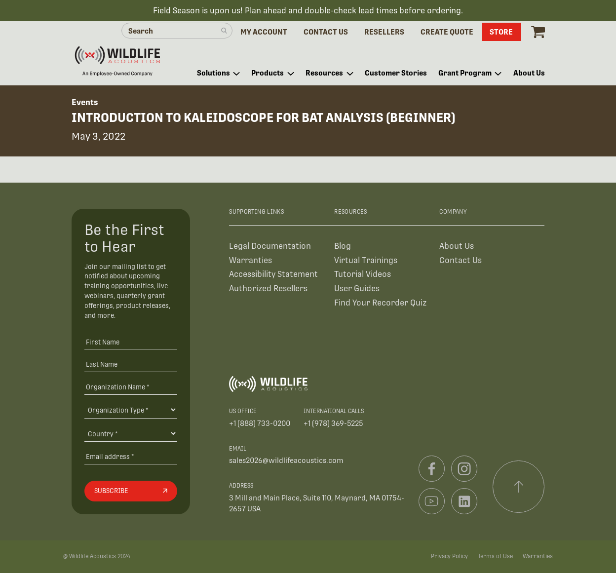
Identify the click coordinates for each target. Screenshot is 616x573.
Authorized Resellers (268, 288)
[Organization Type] (130, 409)
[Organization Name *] (130, 387)
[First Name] (130, 342)
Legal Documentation (270, 246)
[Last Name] (130, 364)
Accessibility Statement (273, 274)
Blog (342, 246)
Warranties (250, 260)
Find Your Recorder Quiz (380, 302)
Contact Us (460, 260)
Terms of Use (495, 556)
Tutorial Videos (362, 274)
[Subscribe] (130, 491)
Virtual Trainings (365, 260)
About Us (456, 246)
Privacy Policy (449, 556)
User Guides (357, 288)
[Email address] (130, 457)
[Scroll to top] (519, 486)
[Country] (130, 433)
